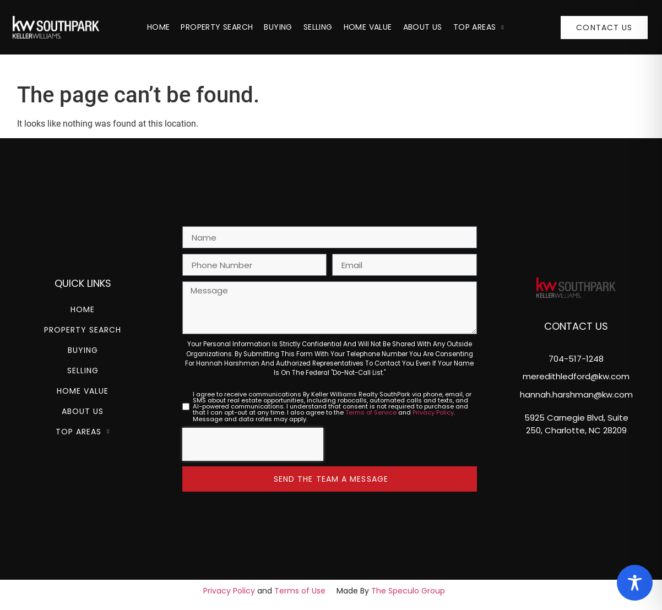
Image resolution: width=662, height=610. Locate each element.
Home (158, 26)
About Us (422, 26)
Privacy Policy (433, 412)
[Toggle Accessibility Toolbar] (635, 583)
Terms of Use (299, 590)
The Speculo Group (408, 590)
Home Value (368, 26)
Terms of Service (371, 412)
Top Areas (478, 26)
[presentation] (252, 444)
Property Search (217, 26)
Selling (318, 26)
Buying (278, 26)
